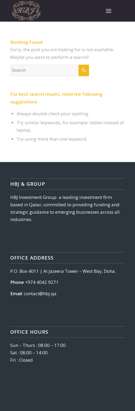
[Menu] (108, 10)
